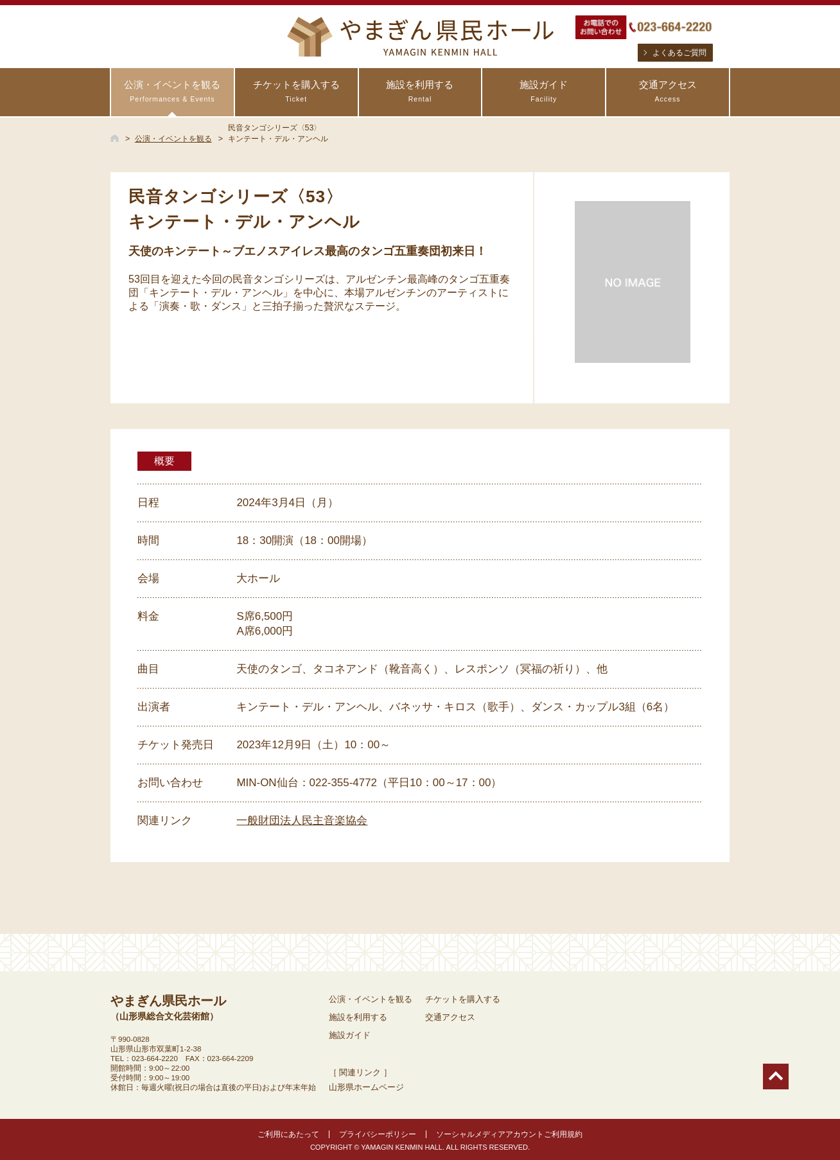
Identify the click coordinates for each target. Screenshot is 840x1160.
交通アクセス (667, 91)
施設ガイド (543, 91)
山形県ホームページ (366, 1087)
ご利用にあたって (288, 1134)
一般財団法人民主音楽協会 (301, 820)
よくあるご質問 (679, 52)
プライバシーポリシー (377, 1134)
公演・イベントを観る (172, 91)
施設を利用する (420, 91)
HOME (114, 138)
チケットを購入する (296, 91)
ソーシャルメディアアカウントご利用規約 (509, 1134)
